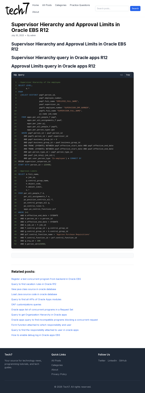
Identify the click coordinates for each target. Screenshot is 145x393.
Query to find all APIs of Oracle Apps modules (36, 299)
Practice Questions (80, 5)
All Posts (47, 5)
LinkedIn (112, 360)
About (35, 11)
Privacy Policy (59, 374)
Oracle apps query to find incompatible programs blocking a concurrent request (54, 319)
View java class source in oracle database (33, 289)
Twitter (101, 360)
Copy (128, 75)
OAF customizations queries (26, 304)
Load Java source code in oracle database (34, 294)
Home (35, 5)
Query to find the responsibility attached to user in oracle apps (45, 330)
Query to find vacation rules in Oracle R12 (33, 284)
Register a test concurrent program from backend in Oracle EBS (46, 279)
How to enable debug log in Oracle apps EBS (35, 335)
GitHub (123, 360)
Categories (60, 5)
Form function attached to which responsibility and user (41, 324)
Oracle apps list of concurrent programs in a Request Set (42, 309)
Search (135, 8)
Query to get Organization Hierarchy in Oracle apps (39, 314)
